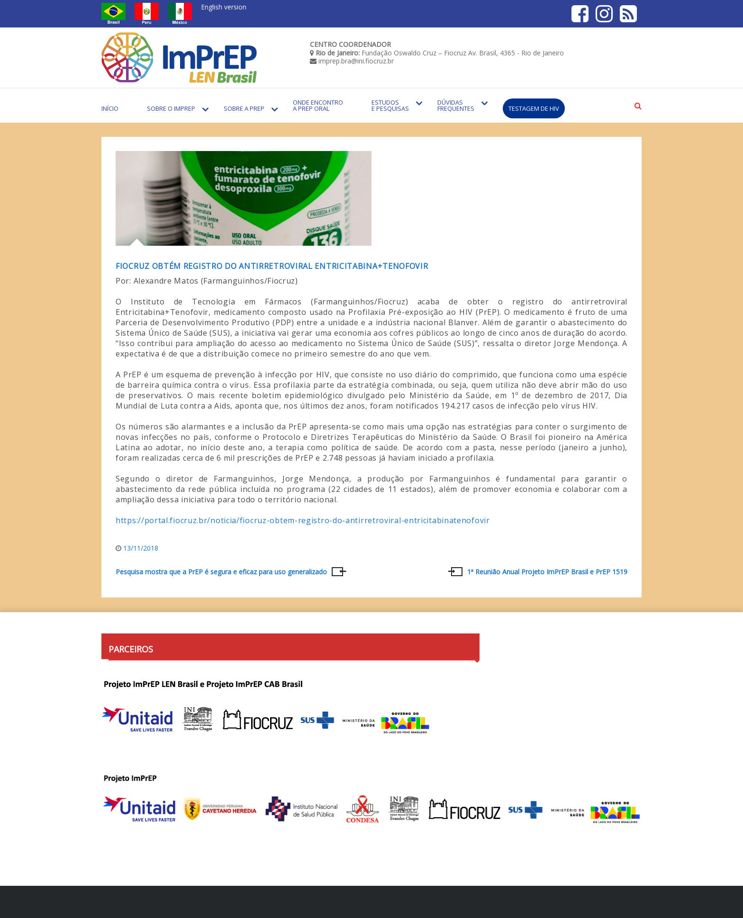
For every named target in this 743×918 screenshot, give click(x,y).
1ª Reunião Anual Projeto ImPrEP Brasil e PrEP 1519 (547, 572)
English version (223, 6)
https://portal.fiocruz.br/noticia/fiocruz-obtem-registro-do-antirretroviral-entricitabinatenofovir (303, 520)
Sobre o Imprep (171, 108)
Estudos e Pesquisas (390, 105)
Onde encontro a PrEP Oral (318, 105)
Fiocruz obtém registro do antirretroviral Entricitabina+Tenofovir (272, 266)
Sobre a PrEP (244, 108)
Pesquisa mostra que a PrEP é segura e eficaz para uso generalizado (221, 572)
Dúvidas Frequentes (455, 105)
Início (109, 108)
